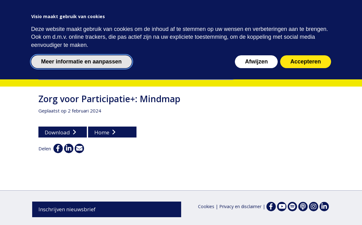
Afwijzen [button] (256, 61)
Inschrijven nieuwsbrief (67, 209)
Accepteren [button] (305, 61)
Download (57, 132)
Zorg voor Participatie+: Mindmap (109, 99)
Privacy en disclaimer (240, 206)
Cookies (206, 206)
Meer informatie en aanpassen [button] (81, 61)
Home (101, 132)
